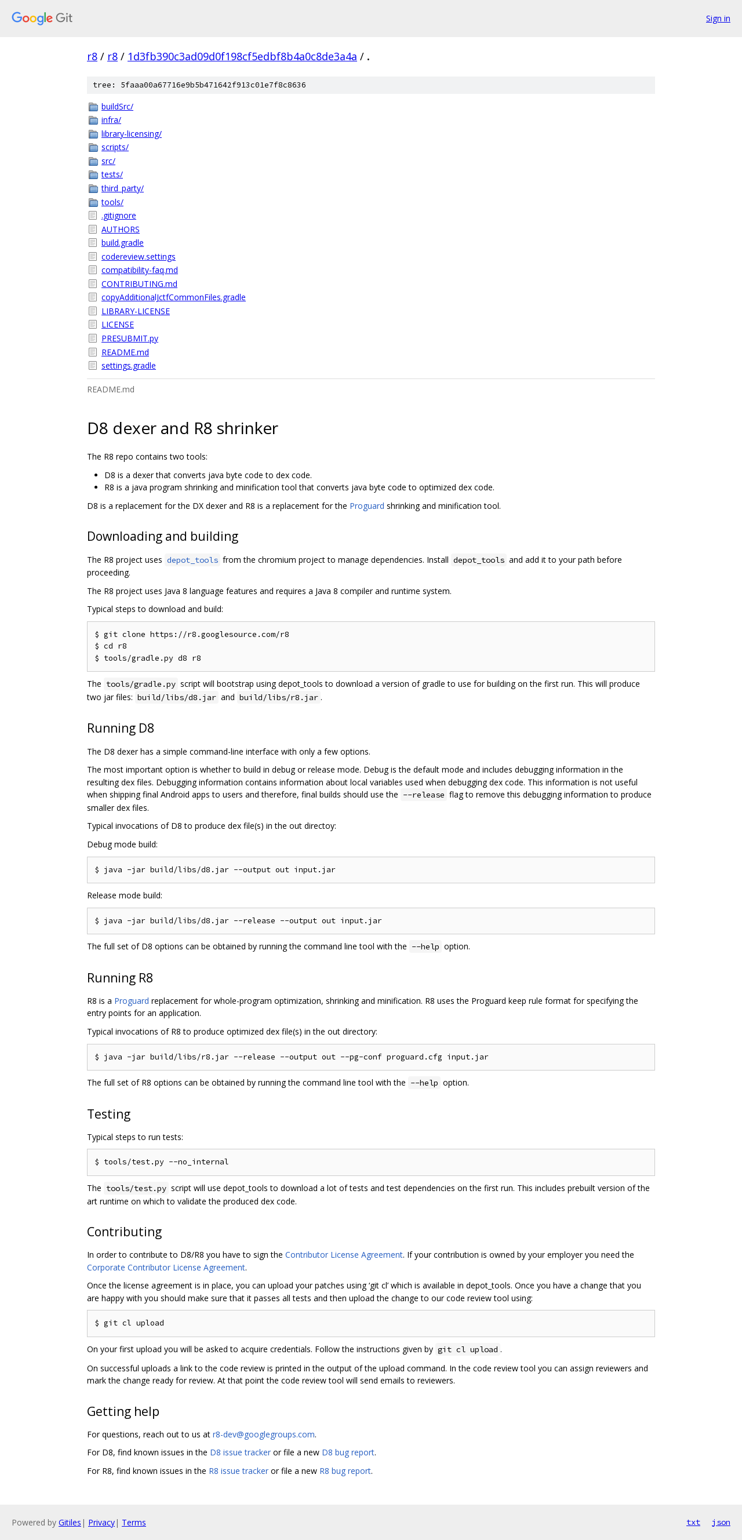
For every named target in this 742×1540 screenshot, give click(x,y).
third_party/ (122, 188)
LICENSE (117, 324)
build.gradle (122, 242)
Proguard (367, 505)
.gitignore (118, 215)
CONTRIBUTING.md (139, 283)
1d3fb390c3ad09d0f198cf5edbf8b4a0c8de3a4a (242, 56)
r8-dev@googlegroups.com (264, 1434)
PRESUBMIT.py (129, 338)
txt (693, 1522)
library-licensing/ (131, 133)
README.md (125, 352)
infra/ (111, 119)
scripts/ (115, 146)
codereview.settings (138, 256)
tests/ (112, 174)
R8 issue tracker (238, 1470)
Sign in (718, 18)
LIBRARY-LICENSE (135, 310)
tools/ (112, 201)
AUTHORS (120, 229)
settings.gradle (128, 365)
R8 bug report (345, 1470)
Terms (134, 1522)
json (721, 1522)
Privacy (101, 1522)
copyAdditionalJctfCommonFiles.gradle (173, 297)
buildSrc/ (117, 106)
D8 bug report (348, 1452)
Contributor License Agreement (344, 1254)
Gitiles (70, 1522)
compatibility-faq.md (139, 269)
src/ (108, 160)
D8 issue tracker (240, 1452)
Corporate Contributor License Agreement (166, 1267)
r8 (92, 56)
